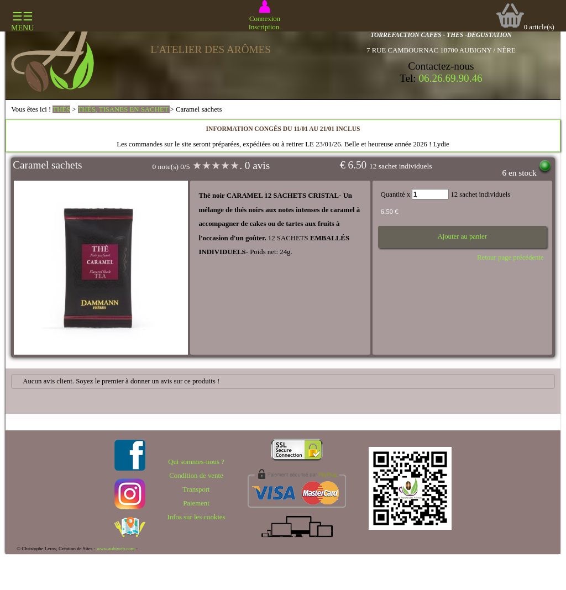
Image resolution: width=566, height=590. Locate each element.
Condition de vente (196, 476)
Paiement (196, 503)
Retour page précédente (510, 257)
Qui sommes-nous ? (196, 462)
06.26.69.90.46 (451, 78)
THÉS (61, 109)
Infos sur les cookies (196, 517)
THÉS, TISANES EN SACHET (124, 109)
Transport (195, 489)
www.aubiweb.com (116, 548)
